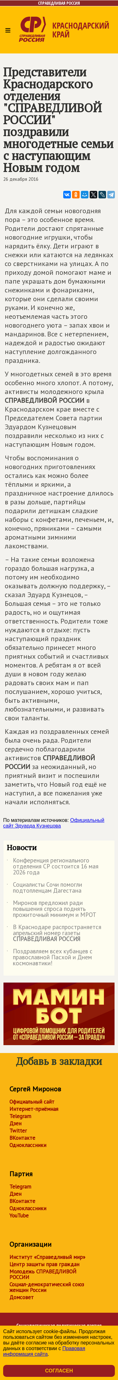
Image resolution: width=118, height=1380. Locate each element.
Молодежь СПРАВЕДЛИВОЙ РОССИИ (42, 1274)
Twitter (18, 1130)
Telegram (20, 1116)
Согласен (59, 1370)
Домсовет (21, 1297)
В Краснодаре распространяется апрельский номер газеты (54, 933)
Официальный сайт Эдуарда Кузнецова (53, 823)
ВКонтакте (22, 1138)
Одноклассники (27, 1145)
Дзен (15, 1123)
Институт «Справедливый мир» (47, 1257)
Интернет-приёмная (33, 1109)
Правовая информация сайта (44, 1351)
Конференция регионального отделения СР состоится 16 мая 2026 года (52, 866)
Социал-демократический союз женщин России (46, 1287)
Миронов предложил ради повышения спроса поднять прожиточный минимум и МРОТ (51, 909)
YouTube (19, 1215)
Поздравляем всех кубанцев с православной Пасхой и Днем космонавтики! (50, 957)
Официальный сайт (31, 1102)
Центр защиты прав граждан (44, 1264)
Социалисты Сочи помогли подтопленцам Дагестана (44, 888)
